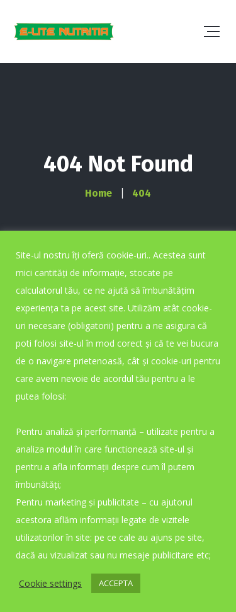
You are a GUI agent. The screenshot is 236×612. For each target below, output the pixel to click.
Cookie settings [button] (50, 583)
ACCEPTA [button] (116, 583)
